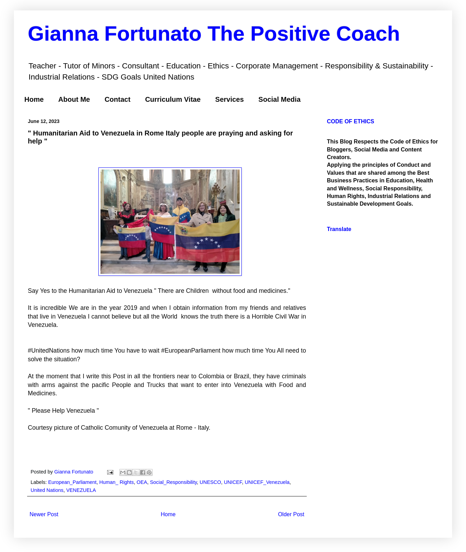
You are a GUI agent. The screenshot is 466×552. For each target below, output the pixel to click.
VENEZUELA (81, 490)
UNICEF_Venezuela (267, 482)
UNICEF (233, 482)
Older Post (291, 514)
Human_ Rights (116, 482)
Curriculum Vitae (173, 99)
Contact (117, 99)
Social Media (279, 99)
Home (34, 99)
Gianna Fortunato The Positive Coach (214, 33)
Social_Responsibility (173, 482)
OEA (142, 482)
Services (229, 99)
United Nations (47, 490)
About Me (74, 99)
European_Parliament (72, 482)
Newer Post (44, 514)
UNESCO (210, 482)
